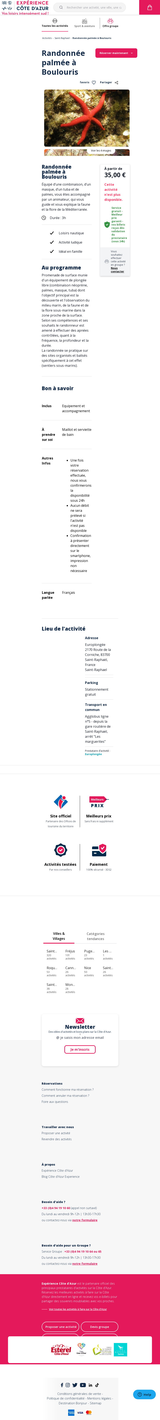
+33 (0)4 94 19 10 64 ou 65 (82, 1251)
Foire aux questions (55, 1102)
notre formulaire (85, 1220)
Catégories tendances (96, 936)
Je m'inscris (80, 1049)
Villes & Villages (59, 936)
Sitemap (95, 1403)
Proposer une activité (56, 1133)
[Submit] (62, 7)
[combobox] (89, 7)
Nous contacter (117, 269)
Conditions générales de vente (79, 1394)
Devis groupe (99, 1327)
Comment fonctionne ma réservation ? (68, 1090)
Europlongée (93, 754)
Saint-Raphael (62, 38)
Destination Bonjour (73, 1403)
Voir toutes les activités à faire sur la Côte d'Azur (78, 1309)
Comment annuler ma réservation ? (65, 1096)
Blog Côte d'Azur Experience (61, 1177)
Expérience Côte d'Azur (57, 1170)
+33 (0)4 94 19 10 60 (56, 1208)
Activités (47, 38)
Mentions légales (99, 1398)
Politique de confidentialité (66, 1398)
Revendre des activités (57, 1139)
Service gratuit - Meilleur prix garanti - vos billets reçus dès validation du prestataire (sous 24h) (119, 224)
